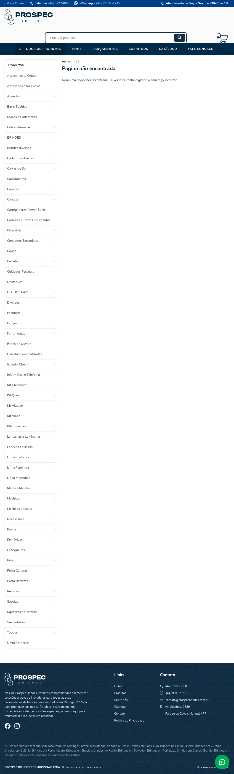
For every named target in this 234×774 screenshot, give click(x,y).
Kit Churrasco (17, 385)
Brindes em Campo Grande (195, 751)
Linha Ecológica (18, 457)
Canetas (13, 199)
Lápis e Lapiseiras (20, 447)
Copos (11, 251)
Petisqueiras (16, 550)
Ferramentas (16, 333)
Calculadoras (16, 179)
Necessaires (15, 519)
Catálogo (168, 49)
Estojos (12, 323)
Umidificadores (18, 643)
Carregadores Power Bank (26, 210)
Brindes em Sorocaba (33, 755)
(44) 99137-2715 (108, 3)
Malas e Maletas (19, 488)
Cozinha (13, 261)
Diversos (13, 302)
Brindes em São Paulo (144, 746)
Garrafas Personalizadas (24, 354)
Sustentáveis (16, 622)
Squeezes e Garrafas (22, 612)
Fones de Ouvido (19, 344)
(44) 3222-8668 (59, 3)
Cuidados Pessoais (20, 271)
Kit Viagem (15, 405)
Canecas (13, 189)
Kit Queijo (14, 395)
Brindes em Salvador (132, 751)
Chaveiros (14, 230)
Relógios (13, 591)
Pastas (12, 529)
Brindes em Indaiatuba (65, 755)
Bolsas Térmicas (18, 127)
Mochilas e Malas (19, 509)
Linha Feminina (18, 467)
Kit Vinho (13, 416)
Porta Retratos (17, 581)
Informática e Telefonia (23, 375)
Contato (119, 714)
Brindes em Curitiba (208, 746)
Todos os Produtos (42, 49)
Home (77, 49)
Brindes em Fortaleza (161, 751)
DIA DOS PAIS (17, 292)
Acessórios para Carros (23, 86)
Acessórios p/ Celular (22, 76)
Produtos (120, 693)
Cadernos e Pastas (20, 158)
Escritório (14, 313)
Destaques (14, 282)
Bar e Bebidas (17, 106)
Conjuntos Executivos (22, 241)
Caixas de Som (17, 168)
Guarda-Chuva (17, 364)
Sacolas (12, 601)
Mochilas (13, 498)
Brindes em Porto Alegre (48, 751)
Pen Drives (15, 540)
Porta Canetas (17, 570)
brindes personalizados (42, 702)
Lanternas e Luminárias (24, 436)
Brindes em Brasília (79, 751)
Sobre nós (138, 49)
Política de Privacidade (129, 721)
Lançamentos (105, 49)
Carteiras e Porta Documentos (29, 220)
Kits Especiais (17, 426)
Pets (10, 560)
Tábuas (12, 632)
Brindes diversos (19, 148)
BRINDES (14, 137)
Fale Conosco (17, 3)
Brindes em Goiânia (17, 751)
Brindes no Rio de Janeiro (177, 746)
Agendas (13, 96)
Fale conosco (200, 49)
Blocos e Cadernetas (22, 117)
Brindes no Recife (105, 751)
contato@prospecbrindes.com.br (187, 700)
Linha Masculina (18, 478)
